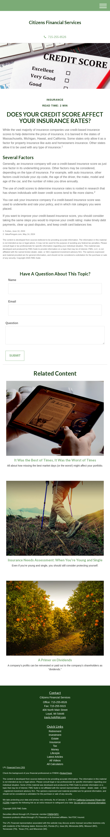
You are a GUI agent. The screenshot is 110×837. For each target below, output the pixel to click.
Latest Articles (55, 756)
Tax (55, 745)
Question (11, 323)
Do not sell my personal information (90, 803)
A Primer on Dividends (55, 660)
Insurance (54, 742)
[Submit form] (14, 356)
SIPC (56, 814)
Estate (55, 738)
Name (12, 279)
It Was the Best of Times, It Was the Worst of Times (55, 460)
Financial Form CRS (16, 767)
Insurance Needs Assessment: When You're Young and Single (55, 560)
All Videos (55, 760)
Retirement (55, 731)
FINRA (51, 814)
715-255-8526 (55, 37)
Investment (55, 734)
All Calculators (55, 764)
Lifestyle (55, 753)
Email (12, 301)
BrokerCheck (66, 773)
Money (55, 749)
